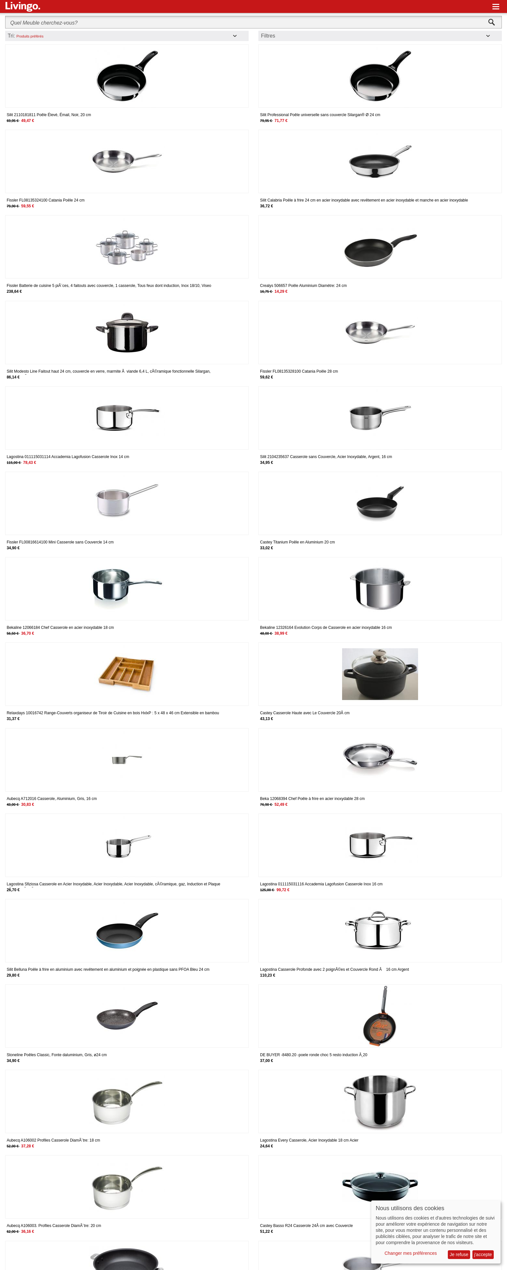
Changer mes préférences (410, 1253)
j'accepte (483, 1254)
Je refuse (459, 1254)
